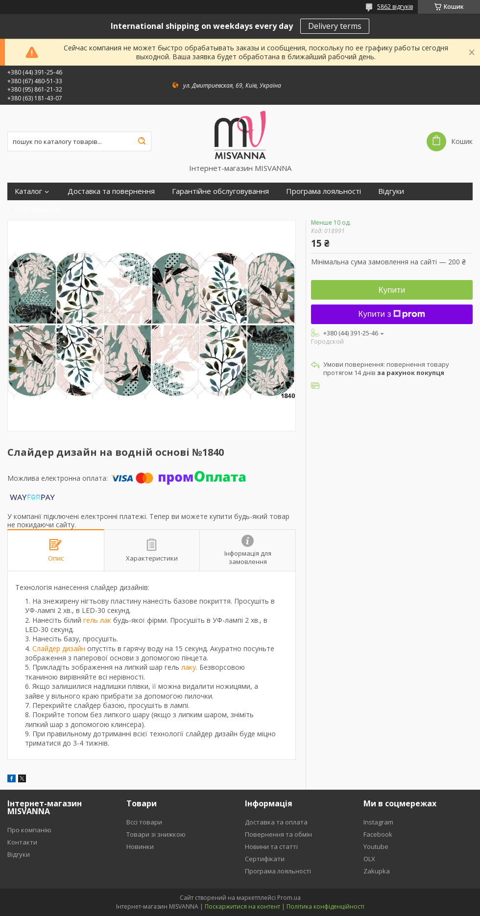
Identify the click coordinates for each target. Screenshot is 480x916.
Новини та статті (271, 846)
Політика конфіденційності (325, 906)
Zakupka (376, 871)
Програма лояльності (323, 191)
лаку (188, 667)
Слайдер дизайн (58, 648)
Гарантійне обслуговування (220, 191)
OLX (369, 858)
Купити (392, 290)
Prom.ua (289, 897)
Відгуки (391, 191)
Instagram (378, 822)
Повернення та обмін (278, 834)
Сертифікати (37, 208)
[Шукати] (141, 141)
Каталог (28, 191)
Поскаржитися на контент (242, 906)
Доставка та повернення (111, 191)
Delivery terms (334, 26)
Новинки (140, 846)
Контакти (22, 842)
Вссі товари (144, 822)
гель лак (97, 620)
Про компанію (29, 829)
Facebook (377, 834)
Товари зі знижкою (156, 834)
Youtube (375, 846)
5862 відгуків (395, 6)
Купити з (392, 314)
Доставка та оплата (276, 822)
